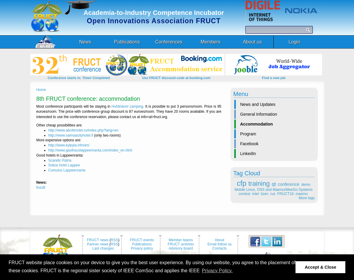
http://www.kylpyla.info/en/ (69, 145)
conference (288, 184)
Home (41, 90)
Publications (142, 244)
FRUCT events (142, 240)
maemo (301, 194)
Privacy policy (142, 248)
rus (272, 194)
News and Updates (257, 104)
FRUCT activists (181, 244)
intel (255, 194)
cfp (241, 183)
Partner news (97, 244)
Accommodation (256, 124)
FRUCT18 (285, 194)
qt (274, 184)
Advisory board (181, 248)
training (259, 183)
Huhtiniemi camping (127, 106)
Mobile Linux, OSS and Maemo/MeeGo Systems (274, 190)
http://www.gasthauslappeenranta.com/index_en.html (90, 150)
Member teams (181, 240)
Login (294, 41)
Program (248, 134)
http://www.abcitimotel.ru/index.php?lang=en (83, 130)
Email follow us (219, 244)
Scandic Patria (59, 160)
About (219, 240)
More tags (306, 198)
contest (244, 194)
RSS (114, 240)
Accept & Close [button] (320, 267)
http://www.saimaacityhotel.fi (70, 135)
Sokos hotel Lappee (64, 165)
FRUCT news (98, 240)
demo (305, 184)
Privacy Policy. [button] (217, 270)
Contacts (220, 248)
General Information (258, 114)
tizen (265, 194)
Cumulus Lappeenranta (67, 170)
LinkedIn (248, 153)
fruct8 (40, 187)
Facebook (249, 143)
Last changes (103, 248)
